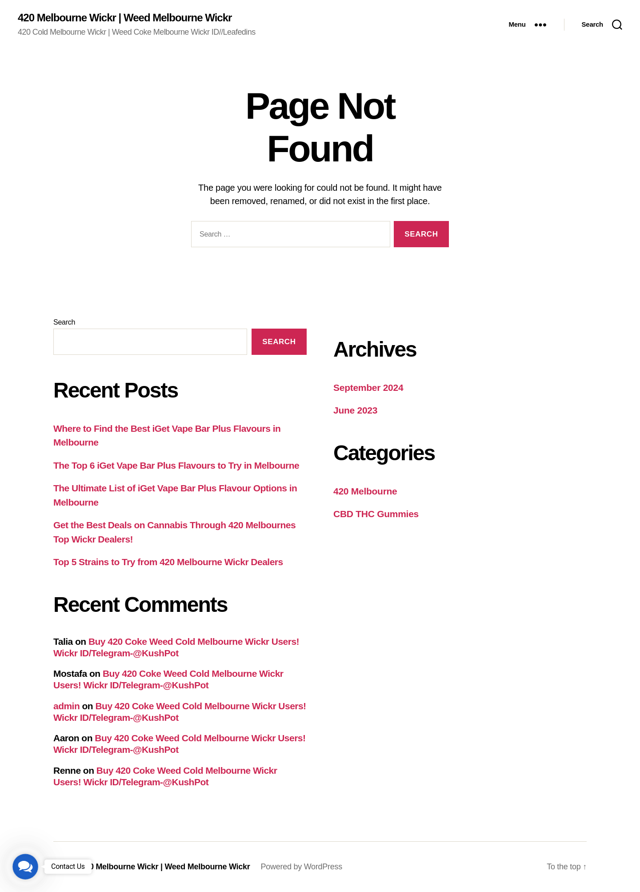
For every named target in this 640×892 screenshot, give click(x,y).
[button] (25, 866)
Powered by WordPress (301, 866)
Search (64, 322)
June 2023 (355, 410)
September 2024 (368, 387)
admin (66, 706)
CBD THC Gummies (376, 514)
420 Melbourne (365, 491)
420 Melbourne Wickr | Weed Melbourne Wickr (125, 17)
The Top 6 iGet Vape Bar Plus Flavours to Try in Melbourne (176, 465)
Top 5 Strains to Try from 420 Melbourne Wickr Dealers (168, 562)
